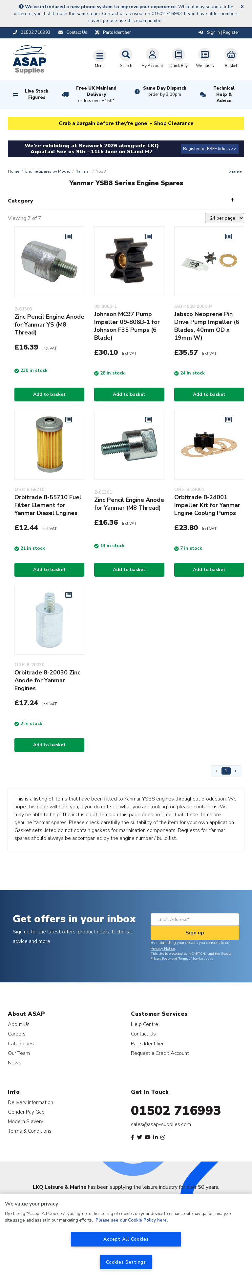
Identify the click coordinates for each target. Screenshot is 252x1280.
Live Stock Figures (36, 94)
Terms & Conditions (30, 1130)
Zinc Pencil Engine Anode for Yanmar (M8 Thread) (129, 504)
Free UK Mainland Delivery (96, 94)
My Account (152, 58)
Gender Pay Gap (26, 1111)
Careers (17, 1033)
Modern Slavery (25, 1121)
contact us (206, 806)
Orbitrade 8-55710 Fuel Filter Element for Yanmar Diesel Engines (47, 505)
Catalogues (21, 1043)
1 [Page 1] (226, 771)
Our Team (19, 1053)
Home (13, 171)
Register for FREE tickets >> (209, 149)
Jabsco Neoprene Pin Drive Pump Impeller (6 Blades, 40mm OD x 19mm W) (206, 326)
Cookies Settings (126, 1262)
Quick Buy (178, 58)
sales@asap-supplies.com (161, 1124)
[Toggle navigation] (100, 58)
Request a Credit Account (160, 1053)
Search (126, 58)
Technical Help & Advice (224, 94)
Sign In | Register (219, 32)
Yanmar (83, 171)
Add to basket (49, 394)
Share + (235, 171)
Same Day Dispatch (164, 91)
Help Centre (144, 1024)
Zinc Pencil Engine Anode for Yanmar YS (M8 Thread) (49, 324)
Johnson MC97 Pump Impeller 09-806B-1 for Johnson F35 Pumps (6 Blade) (127, 326)
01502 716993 (176, 1111)
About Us (19, 1024)
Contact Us (143, 1033)
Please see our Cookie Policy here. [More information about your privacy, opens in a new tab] (131, 1220)
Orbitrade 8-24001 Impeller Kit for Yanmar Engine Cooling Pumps (207, 505)
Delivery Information (30, 1102)
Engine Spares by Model (47, 171)
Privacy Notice (163, 948)
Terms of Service (190, 958)
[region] (126, 1237)
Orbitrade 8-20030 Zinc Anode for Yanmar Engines (47, 680)
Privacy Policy (161, 958)
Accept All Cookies (126, 1239)
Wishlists (205, 58)
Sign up (194, 932)
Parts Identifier (147, 1043)
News (14, 1062)
